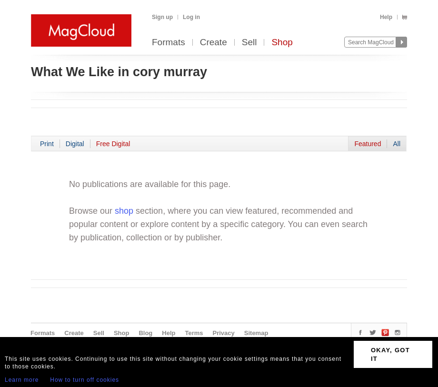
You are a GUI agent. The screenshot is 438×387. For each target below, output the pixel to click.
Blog (145, 333)
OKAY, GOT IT (390, 354)
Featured (367, 144)
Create (213, 42)
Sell (249, 42)
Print (47, 144)
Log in (191, 17)
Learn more (22, 380)
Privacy (224, 333)
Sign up (162, 17)
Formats (168, 42)
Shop (281, 42)
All (396, 144)
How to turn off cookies (84, 380)
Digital (75, 144)
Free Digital (113, 144)
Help (386, 17)
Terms (194, 333)
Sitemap (256, 333)
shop (124, 211)
